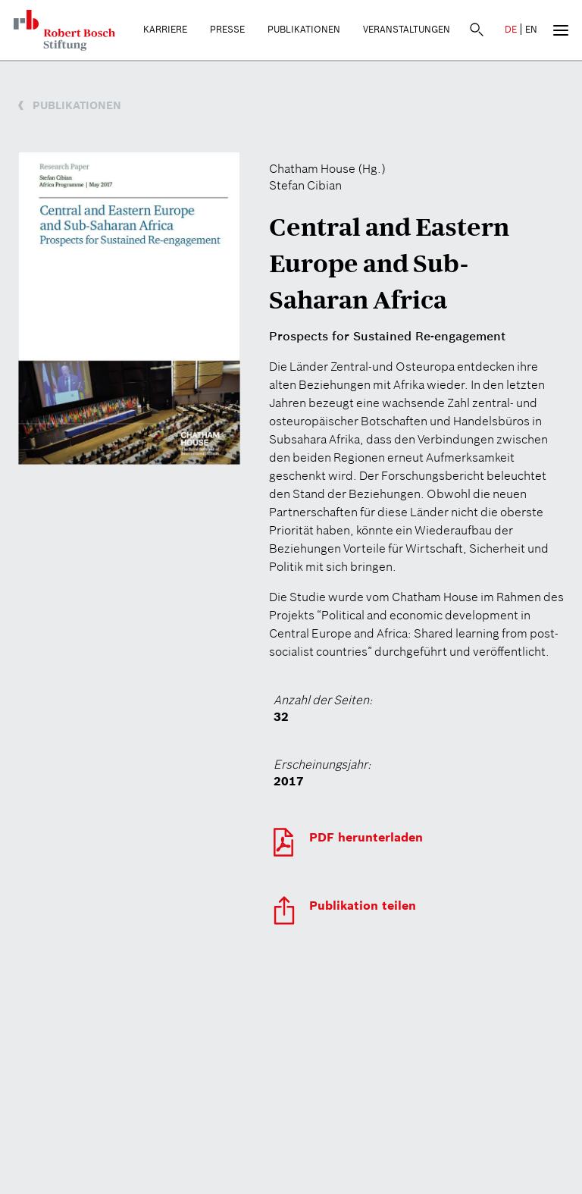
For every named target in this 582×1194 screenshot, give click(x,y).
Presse (227, 29)
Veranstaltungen (406, 29)
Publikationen (304, 29)
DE (511, 29)
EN (531, 29)
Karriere (165, 29)
